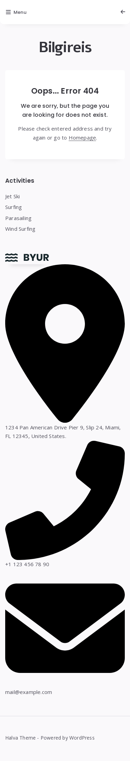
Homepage (82, 137)
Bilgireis (65, 47)
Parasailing (18, 218)
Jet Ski (12, 196)
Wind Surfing (20, 228)
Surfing (13, 206)
